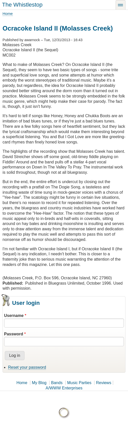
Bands (56, 383)
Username (13, 315)
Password (13, 334)
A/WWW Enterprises (64, 388)
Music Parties (79, 383)
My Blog (39, 383)
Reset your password (27, 367)
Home (8, 13)
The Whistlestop (22, 5)
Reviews (103, 383)
